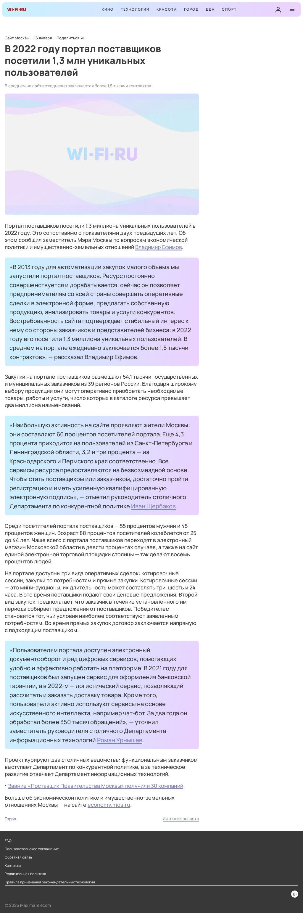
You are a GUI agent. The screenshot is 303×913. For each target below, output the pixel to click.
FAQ (8, 840)
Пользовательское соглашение (32, 849)
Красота (167, 9)
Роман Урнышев (119, 740)
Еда (210, 9)
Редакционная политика (25, 874)
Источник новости (181, 818)
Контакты (13, 865)
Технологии (135, 9)
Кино (108, 9)
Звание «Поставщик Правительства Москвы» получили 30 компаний (95, 785)
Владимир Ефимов (158, 246)
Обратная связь (18, 857)
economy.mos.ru (109, 804)
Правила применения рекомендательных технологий (50, 882)
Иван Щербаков (153, 506)
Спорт (229, 9)
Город (191, 9)
